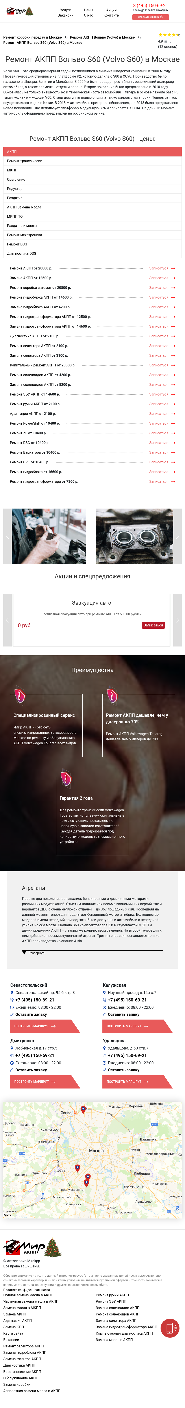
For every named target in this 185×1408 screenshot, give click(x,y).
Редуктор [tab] (14, 189)
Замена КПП (13, 1327)
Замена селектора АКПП (30, 355)
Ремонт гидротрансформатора (35, 481)
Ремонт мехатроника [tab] (24, 235)
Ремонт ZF (18, 433)
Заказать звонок (148, 17)
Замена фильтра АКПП (22, 1359)
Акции (111, 10)
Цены (88, 10)
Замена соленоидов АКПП (32, 385)
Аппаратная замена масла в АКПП (32, 1391)
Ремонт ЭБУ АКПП (25, 394)
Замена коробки (16, 1384)
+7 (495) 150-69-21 (34, 1000)
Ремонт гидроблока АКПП (31, 297)
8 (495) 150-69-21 (150, 5)
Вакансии (66, 15)
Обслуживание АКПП (20, 1378)
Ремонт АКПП (21, 268)
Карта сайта (13, 1333)
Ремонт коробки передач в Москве (32, 37)
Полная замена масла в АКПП (28, 1295)
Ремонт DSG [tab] (17, 244)
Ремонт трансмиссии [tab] (24, 161)
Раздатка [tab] (14, 198)
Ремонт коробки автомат (31, 288)
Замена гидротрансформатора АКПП (40, 326)
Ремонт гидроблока (26, 472)
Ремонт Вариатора (25, 452)
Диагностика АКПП (26, 336)
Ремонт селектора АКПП (30, 346)
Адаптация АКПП (24, 414)
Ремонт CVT (20, 462)
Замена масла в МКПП (22, 1308)
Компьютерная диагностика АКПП (124, 1333)
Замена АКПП (21, 278)
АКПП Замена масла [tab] (24, 207)
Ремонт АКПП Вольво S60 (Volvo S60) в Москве (42, 43)
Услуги (65, 10)
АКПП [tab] (12, 152)
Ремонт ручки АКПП (26, 404)
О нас (88, 15)
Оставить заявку (31, 1014)
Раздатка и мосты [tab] (22, 226)
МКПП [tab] (12, 170)
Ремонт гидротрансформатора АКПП (40, 317)
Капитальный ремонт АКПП (33, 365)
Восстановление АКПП (22, 1372)
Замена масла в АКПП (114, 1340)
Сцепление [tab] (16, 179)
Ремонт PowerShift (25, 423)
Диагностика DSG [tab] (21, 253)
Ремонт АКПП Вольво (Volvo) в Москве (102, 37)
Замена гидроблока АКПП (31, 307)
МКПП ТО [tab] (15, 216)
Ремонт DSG (20, 443)
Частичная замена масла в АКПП (31, 1301)
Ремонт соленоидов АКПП (32, 375)
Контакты (112, 15)
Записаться (158, 268)
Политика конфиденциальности (26, 1290)
